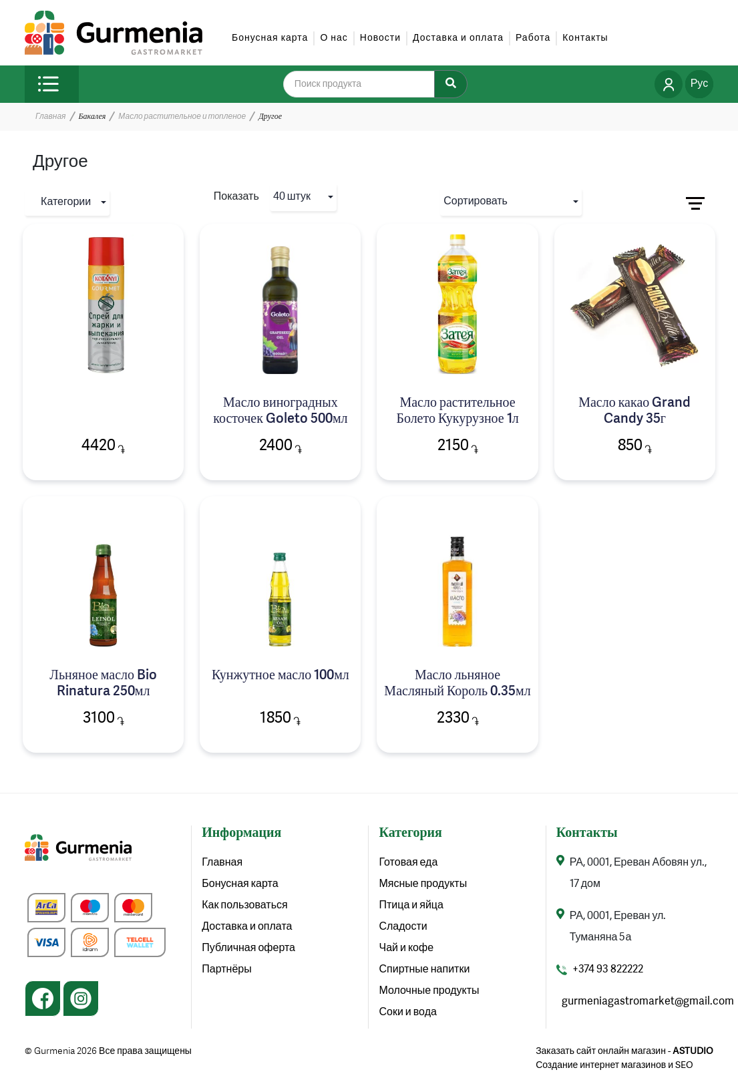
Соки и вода (407, 1012)
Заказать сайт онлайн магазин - (624, 1051)
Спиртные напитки (424, 969)
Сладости (403, 927)
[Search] (451, 84)
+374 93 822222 (607, 969)
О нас (333, 38)
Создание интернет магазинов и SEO (614, 1065)
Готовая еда (408, 863)
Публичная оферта (248, 948)
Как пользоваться (244, 905)
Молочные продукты (429, 991)
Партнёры (226, 969)
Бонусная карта (270, 38)
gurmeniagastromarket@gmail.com (648, 1002)
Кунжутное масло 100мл (280, 676)
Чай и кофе (406, 948)
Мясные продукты (423, 884)
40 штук (292, 197)
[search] (367, 84)
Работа (533, 38)
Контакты (585, 38)
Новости (380, 38)
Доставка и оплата (458, 38)
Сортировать (475, 201)
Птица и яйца (411, 905)
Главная (50, 117)
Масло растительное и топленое (182, 117)
